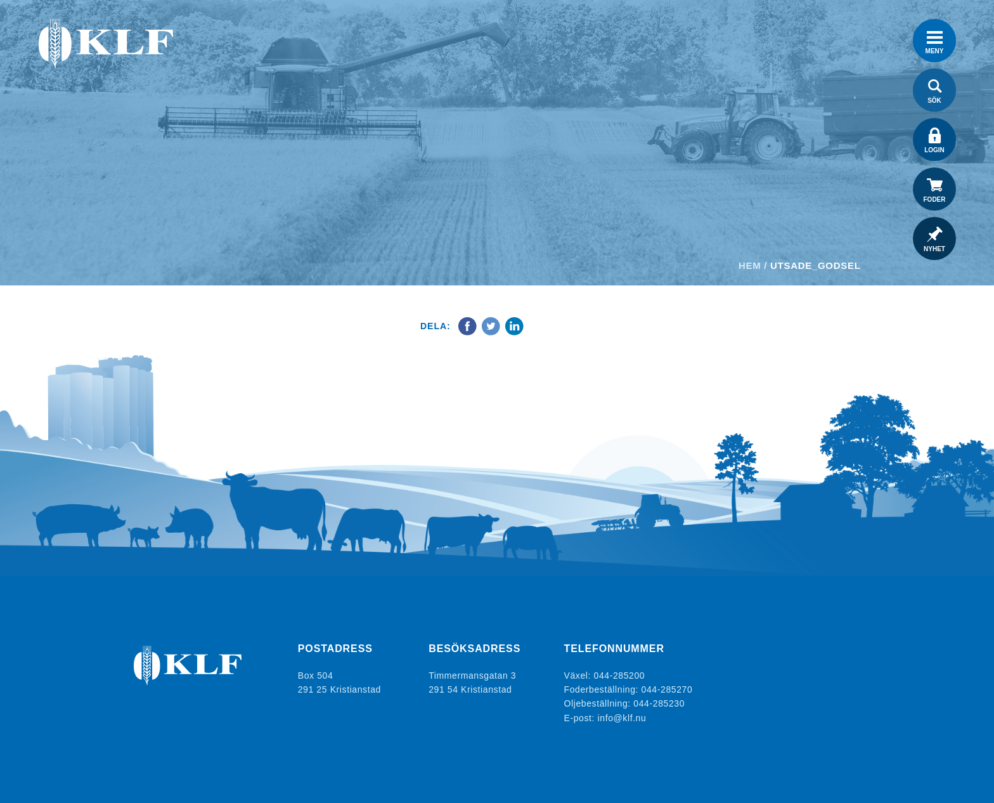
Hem (750, 265)
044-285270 (667, 689)
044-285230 (659, 703)
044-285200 (619, 675)
